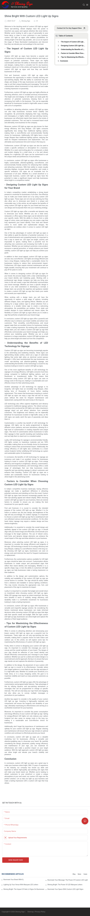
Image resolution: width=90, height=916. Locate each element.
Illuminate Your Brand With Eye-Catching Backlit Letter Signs (13, 879)
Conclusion (64, 61)
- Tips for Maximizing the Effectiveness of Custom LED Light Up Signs (72, 57)
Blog (74, 874)
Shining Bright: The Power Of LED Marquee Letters (64, 884)
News (79, 874)
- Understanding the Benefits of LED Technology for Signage (72, 49)
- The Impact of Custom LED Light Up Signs (72, 42)
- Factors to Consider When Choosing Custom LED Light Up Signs (72, 53)
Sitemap (30, 912)
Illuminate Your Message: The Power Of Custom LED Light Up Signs (67, 880)
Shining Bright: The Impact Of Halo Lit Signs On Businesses (23, 889)
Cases (85, 874)
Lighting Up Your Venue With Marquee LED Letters (20, 884)
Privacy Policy (40, 912)
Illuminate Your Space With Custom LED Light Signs (65, 889)
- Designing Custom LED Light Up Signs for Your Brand (72, 45)
